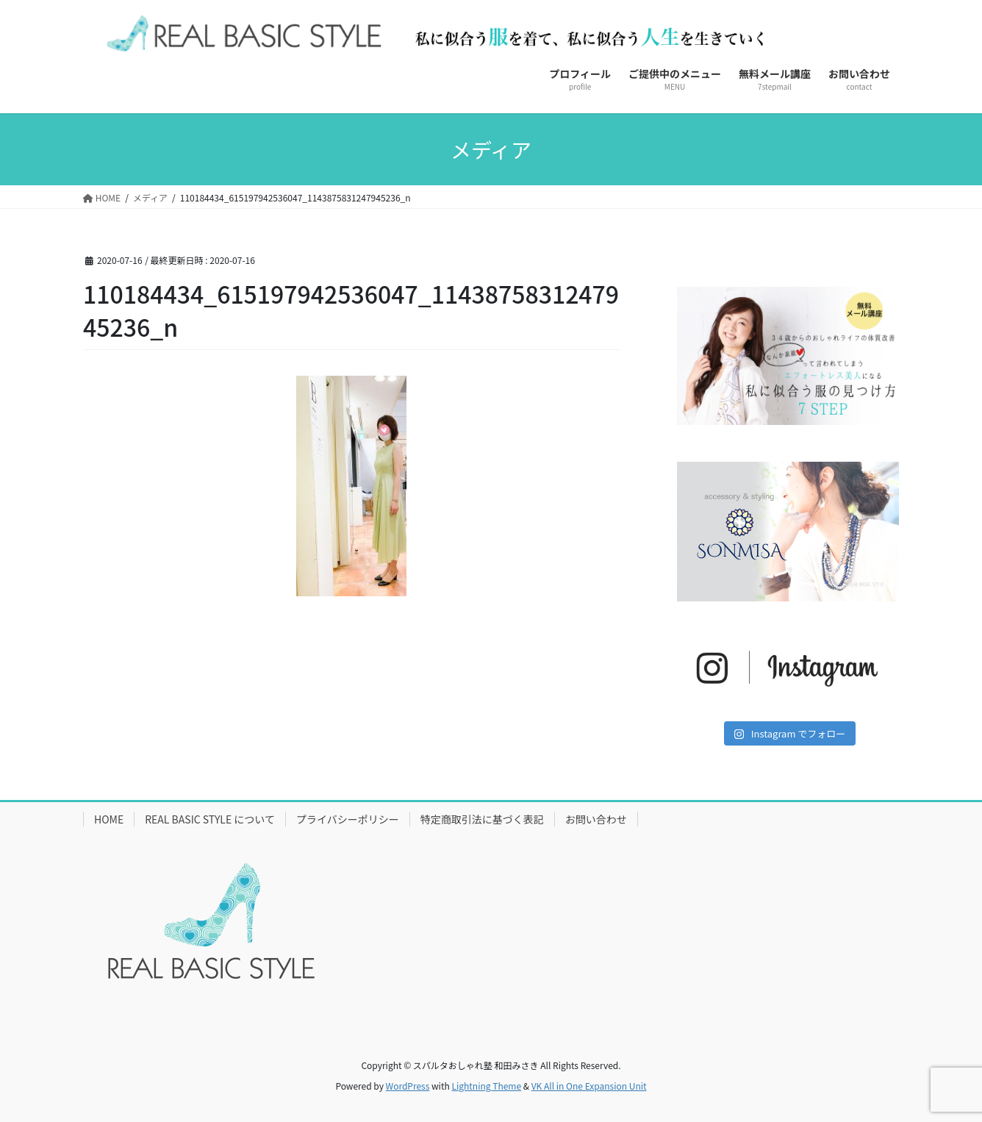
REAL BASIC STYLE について (210, 819)
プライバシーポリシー (347, 819)
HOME (108, 819)
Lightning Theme (486, 1085)
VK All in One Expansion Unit (589, 1085)
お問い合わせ (596, 819)
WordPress (408, 1085)
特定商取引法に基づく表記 (482, 819)
